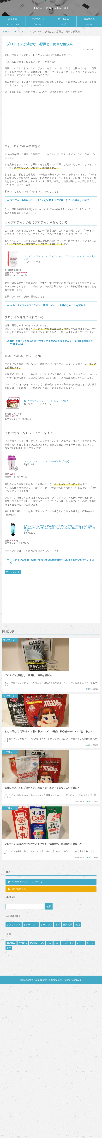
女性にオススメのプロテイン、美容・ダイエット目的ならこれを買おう (47, 305)
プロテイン (38, 24)
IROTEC (11, 942)
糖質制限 (12, 19)
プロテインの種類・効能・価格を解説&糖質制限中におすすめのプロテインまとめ (52, 561)
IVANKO (22, 942)
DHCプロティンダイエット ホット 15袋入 (46, 401)
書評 (57, 924)
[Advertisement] (51, 117)
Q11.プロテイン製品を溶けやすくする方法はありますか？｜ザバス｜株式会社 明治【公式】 (51, 342)
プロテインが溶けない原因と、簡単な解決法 (28, 675)
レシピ (80, 942)
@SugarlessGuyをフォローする (27, 882)
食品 (8, 948)
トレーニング (12, 24)
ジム (49, 942)
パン (56, 942)
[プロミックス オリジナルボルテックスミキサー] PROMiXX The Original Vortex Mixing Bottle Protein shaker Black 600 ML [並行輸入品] (59, 528)
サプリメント (38, 19)
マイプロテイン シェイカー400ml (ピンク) (46, 461)
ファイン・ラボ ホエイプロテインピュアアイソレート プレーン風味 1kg (60, 257)
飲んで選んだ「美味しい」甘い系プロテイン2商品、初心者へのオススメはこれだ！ (49, 731)
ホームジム (63, 19)
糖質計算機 (89, 19)
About (89, 24)
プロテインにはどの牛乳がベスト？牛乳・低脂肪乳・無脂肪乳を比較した (43, 843)
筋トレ (90, 942)
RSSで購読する (19, 889)
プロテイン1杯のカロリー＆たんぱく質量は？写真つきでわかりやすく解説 (49, 200)
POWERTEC (37, 942)
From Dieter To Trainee (51, 8)
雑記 (63, 24)
